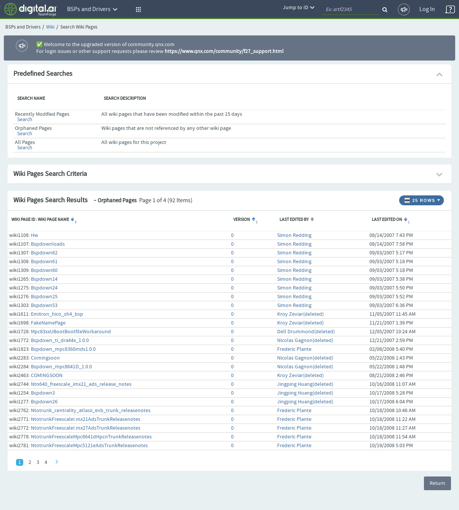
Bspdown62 (44, 252)
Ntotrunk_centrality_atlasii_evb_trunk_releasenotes (91, 410)
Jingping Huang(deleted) (305, 384)
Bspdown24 (44, 288)
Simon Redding (294, 235)
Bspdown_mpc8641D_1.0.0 (61, 366)
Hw (34, 235)
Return (437, 483)
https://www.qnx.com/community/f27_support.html (224, 51)
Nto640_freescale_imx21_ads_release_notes (81, 384)
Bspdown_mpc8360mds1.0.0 (63, 349)
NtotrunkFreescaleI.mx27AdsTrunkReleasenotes (85, 428)
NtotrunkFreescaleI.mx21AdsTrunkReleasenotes (85, 419)
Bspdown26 (44, 401)
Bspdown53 (44, 305)
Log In (427, 9)
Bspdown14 (44, 279)
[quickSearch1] (350, 9)
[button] (137, 9)
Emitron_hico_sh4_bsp (57, 314)
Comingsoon (45, 358)
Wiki (50, 27)
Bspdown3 (43, 393)
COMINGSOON (47, 375)
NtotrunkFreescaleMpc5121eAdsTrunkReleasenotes (89, 445)
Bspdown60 (44, 270)
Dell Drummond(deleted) (306, 331)
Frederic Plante (294, 349)
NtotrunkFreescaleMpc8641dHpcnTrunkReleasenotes (91, 436)
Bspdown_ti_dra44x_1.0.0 (60, 340)
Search (24, 119)
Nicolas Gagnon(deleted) (305, 340)
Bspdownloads (48, 244)
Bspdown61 (44, 261)
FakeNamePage (48, 323)
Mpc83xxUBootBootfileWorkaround (71, 331)
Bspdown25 (44, 296)
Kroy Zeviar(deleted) (300, 314)
